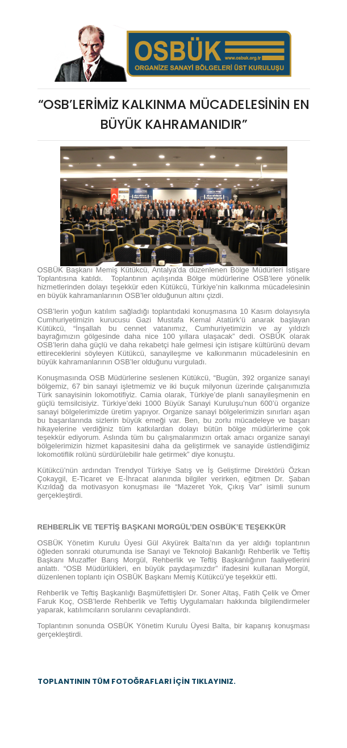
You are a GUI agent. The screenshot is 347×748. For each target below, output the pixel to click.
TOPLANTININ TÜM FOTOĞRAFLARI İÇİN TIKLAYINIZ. (136, 681)
